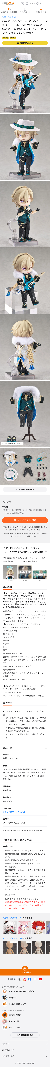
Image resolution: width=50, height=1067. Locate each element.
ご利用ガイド (8, 1050)
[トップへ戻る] (25, 969)
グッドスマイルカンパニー (16, 812)
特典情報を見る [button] (25, 43)
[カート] (22, 3)
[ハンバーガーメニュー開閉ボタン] (46, 3)
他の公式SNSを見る (25, 1035)
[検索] (18, 3)
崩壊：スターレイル (10, 17)
